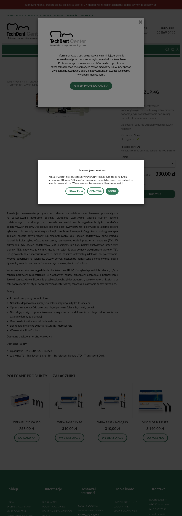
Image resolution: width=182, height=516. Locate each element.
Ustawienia (75, 191)
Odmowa (95, 191)
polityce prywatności (111, 183)
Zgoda (112, 191)
